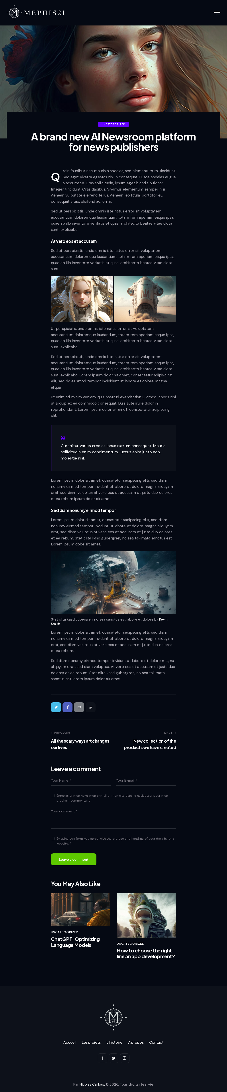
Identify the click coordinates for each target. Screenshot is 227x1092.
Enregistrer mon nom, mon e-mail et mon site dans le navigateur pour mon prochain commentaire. (112, 798)
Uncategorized (113, 124)
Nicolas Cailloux (92, 1084)
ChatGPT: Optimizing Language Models (75, 942)
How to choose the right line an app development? (146, 953)
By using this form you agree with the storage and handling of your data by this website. (115, 841)
